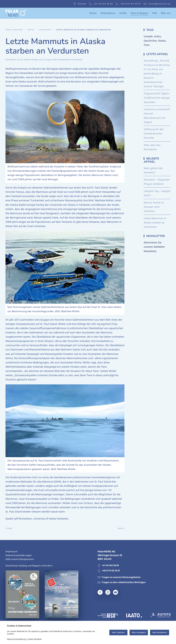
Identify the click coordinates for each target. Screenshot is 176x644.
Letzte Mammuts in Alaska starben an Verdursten (155, 222)
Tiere (146, 45)
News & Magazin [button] (139, 13)
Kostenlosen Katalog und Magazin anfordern (29, 565)
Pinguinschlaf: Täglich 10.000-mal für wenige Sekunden (157, 98)
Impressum (11, 551)
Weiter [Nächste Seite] (121, 528)
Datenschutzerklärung (16, 639)
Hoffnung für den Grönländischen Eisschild (154, 133)
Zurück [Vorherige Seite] (9, 528)
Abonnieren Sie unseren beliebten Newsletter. (154, 247)
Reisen (93, 13)
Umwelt (148, 36)
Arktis (157, 36)
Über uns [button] (165, 13)
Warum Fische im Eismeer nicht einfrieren (154, 207)
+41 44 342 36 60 (101, 3)
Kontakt (79, 3)
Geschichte (77, 59)
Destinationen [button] (108, 13)
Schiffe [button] (123, 13)
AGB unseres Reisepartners (20, 559)
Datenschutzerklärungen (19, 555)
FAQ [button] (154, 13)
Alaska (162, 40)
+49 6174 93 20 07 (128, 3)
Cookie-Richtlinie (34, 639)
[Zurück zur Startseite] (16, 13)
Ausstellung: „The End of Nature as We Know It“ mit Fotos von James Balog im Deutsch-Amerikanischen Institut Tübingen (157, 73)
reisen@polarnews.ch (157, 3)
